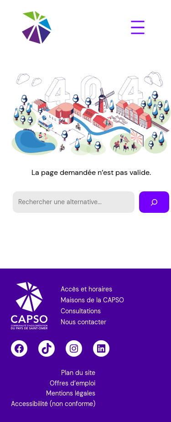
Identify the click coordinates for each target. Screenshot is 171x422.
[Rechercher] (154, 202)
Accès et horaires (86, 289)
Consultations (81, 311)
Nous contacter (83, 322)
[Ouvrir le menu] (137, 27)
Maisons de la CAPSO (92, 300)
